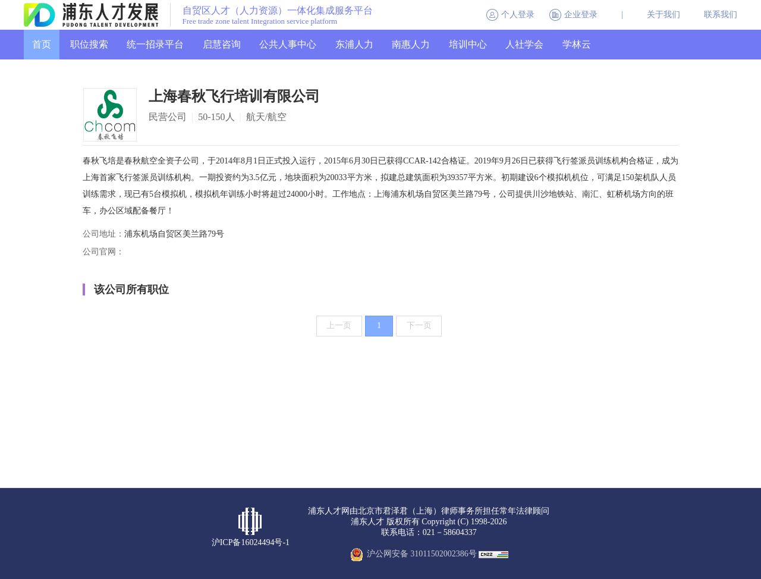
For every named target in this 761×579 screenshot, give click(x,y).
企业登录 (581, 14)
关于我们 (663, 14)
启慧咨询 (222, 44)
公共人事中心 (287, 44)
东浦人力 (354, 44)
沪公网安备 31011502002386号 (422, 553)
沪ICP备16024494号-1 (251, 542)
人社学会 (524, 44)
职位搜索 (89, 44)
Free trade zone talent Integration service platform (260, 21)
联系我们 (720, 14)
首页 (41, 44)
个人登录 (517, 14)
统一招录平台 (155, 44)
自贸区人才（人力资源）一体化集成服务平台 (278, 11)
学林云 (576, 44)
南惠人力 (411, 44)
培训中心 (468, 44)
